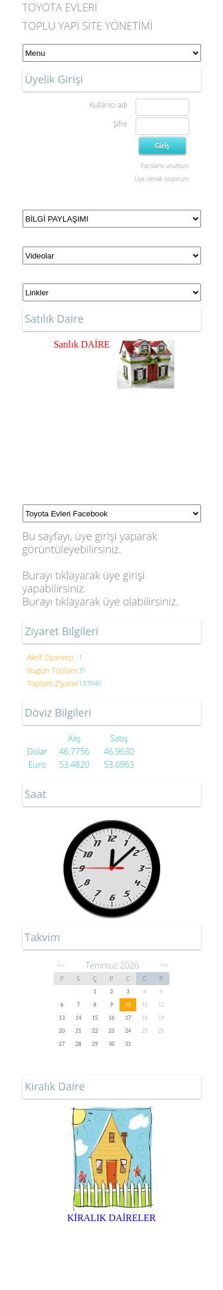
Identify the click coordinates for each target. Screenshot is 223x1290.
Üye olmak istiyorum (161, 179)
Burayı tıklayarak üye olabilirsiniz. (101, 601)
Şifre (120, 124)
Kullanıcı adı (108, 105)
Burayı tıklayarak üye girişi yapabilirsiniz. (84, 581)
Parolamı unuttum (164, 166)
